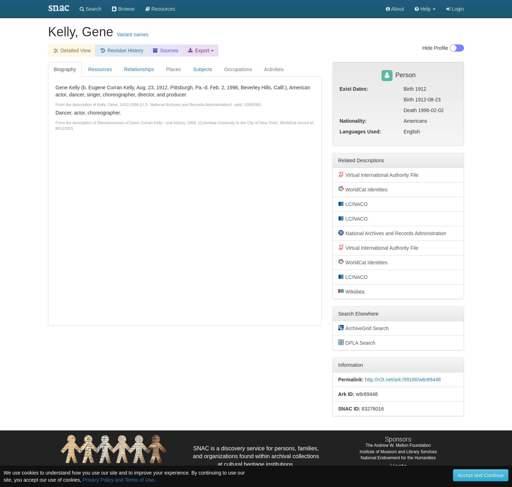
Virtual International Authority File (378, 174)
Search (90, 9)
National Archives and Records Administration (392, 233)
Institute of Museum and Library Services (398, 451)
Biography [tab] (65, 69)
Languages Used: (360, 131)
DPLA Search (356, 342)
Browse (123, 9)
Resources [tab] (100, 69)
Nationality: (353, 121)
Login (455, 9)
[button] (425, 9)
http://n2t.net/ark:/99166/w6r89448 (403, 379)
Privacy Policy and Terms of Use (118, 480)
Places (173, 69)
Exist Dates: (354, 89)
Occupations (238, 69)
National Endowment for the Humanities (398, 457)
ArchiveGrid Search (363, 328)
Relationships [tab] (139, 69)
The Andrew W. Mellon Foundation (398, 445)
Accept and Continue (481, 475)
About (395, 9)
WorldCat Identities (363, 189)
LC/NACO (353, 204)
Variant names (132, 34)
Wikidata (351, 291)
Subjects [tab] (202, 69)
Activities (274, 69)
